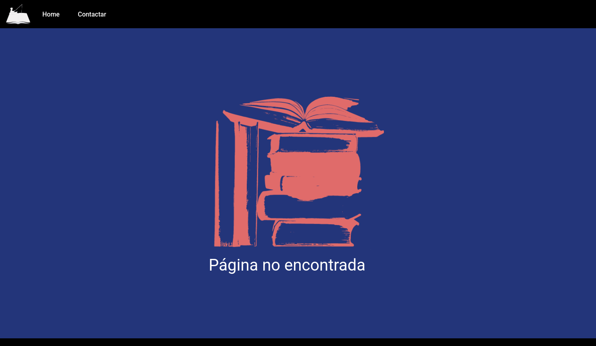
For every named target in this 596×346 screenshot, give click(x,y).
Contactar (92, 14)
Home (51, 14)
